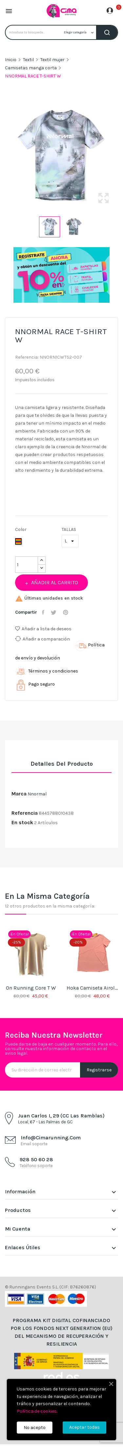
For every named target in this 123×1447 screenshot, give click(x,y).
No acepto (35, 1427)
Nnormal (37, 794)
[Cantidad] (26, 564)
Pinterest (66, 612)
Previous (3, 156)
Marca (19, 794)
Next (119, 156)
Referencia (24, 813)
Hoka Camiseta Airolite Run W (92, 988)
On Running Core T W (31, 988)
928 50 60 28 (36, 1159)
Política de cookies (37, 1411)
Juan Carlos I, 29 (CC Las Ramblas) (61, 1116)
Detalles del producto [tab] (62, 763)
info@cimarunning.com (51, 1137)
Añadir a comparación (42, 638)
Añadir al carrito (54, 582)
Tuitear (54, 612)
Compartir (44, 612)
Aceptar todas (84, 1427)
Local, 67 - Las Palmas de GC (45, 1121)
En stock (22, 822)
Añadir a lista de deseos (43, 629)
